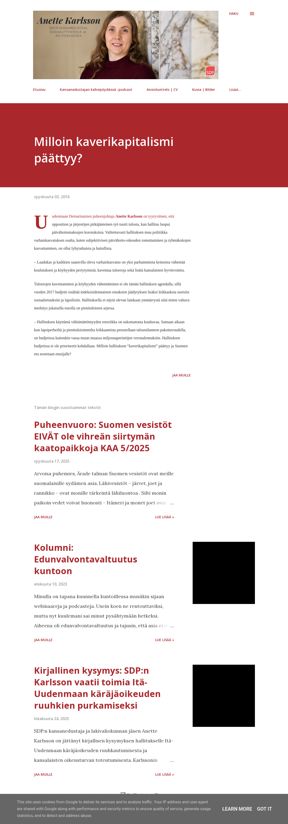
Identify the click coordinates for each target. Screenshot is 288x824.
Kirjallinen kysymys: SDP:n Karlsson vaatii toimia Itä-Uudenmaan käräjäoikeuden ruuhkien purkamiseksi (97, 687)
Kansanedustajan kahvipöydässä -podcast (96, 89)
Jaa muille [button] (181, 375)
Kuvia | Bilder (203, 89)
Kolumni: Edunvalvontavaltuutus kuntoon (85, 559)
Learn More (237, 809)
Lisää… (235, 89)
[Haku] (233, 14)
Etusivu (39, 89)
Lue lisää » (164, 517)
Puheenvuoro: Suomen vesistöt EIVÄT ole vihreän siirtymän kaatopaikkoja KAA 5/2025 (103, 436)
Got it (264, 809)
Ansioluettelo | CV (162, 89)
